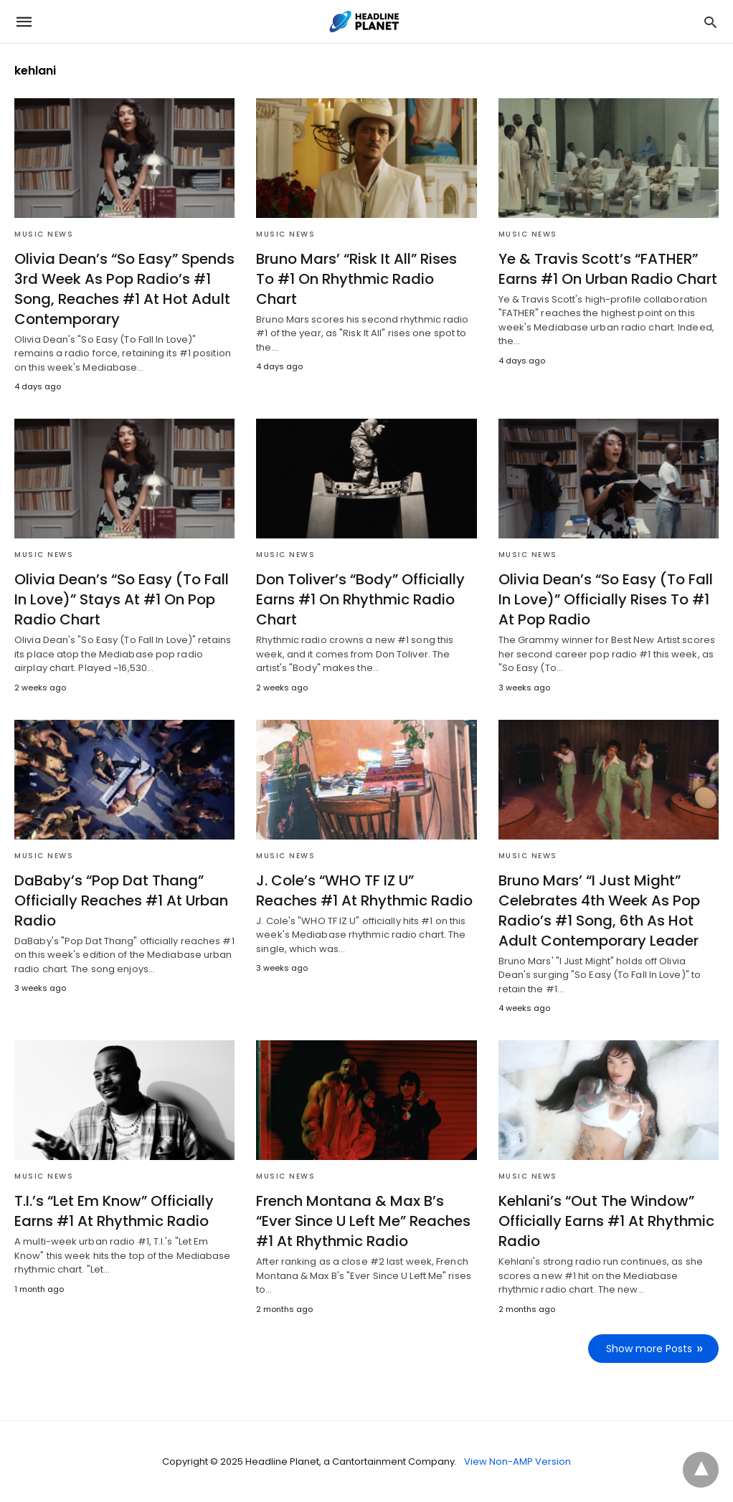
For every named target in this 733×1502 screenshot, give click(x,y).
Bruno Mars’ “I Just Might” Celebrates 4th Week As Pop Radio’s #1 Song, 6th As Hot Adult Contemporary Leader (599, 910)
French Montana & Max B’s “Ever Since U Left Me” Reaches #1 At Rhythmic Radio (363, 1221)
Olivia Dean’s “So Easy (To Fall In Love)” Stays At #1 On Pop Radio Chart (121, 599)
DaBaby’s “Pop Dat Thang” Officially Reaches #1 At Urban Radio (121, 900)
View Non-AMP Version (517, 1461)
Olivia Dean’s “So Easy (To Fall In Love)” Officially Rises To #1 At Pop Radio (605, 599)
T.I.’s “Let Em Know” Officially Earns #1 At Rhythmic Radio (114, 1211)
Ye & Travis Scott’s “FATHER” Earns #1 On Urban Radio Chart (607, 269)
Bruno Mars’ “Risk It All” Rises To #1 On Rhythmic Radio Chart (356, 279)
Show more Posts (649, 1348)
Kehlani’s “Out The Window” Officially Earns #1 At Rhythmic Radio (606, 1221)
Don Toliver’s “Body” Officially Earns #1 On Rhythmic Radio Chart (360, 599)
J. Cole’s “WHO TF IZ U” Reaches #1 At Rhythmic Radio (364, 890)
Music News (43, 234)
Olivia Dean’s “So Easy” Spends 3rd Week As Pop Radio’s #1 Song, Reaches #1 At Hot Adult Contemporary (124, 289)
